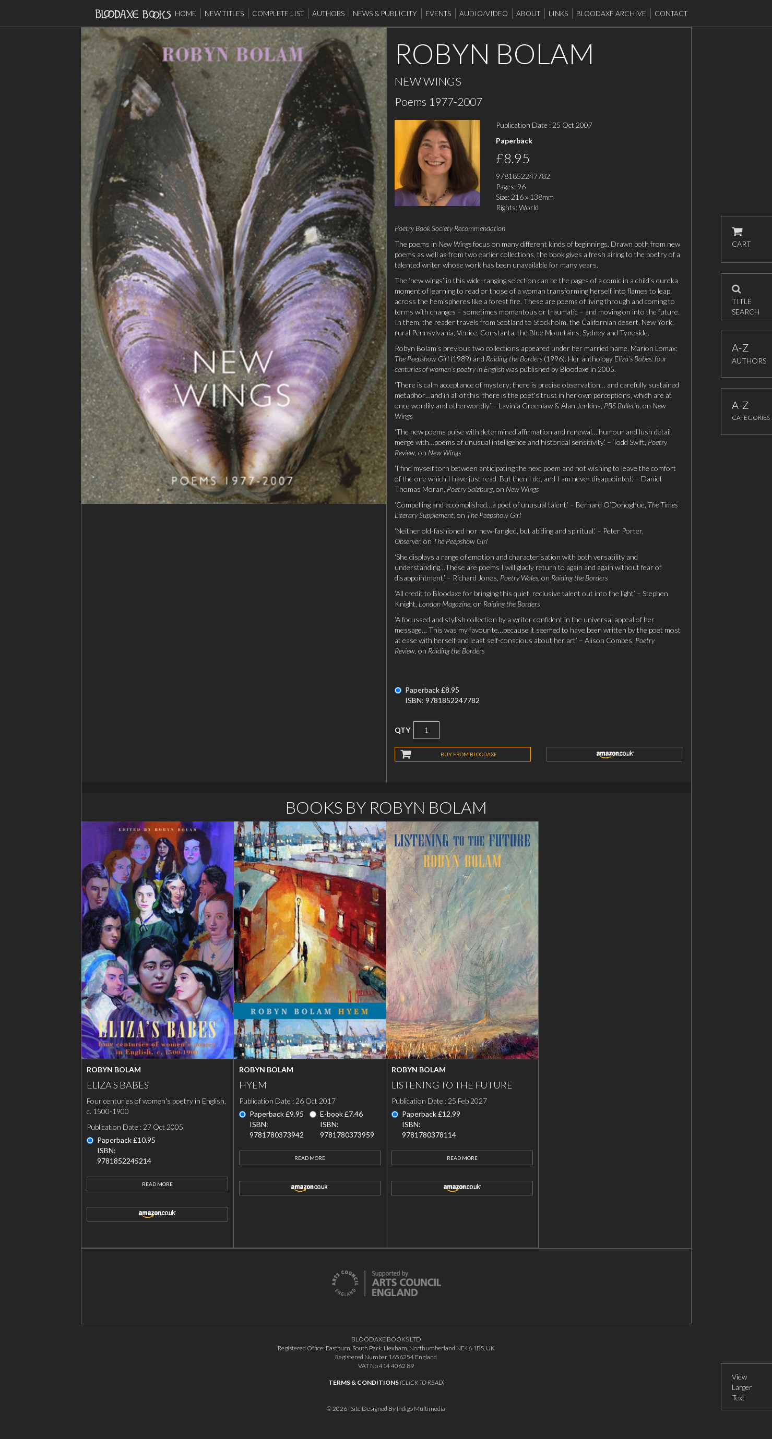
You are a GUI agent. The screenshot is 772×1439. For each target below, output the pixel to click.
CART (741, 237)
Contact (671, 13)
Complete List (278, 13)
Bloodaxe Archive (611, 13)
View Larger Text (742, 1387)
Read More (157, 1184)
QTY (402, 729)
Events (438, 13)
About (528, 13)
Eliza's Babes (118, 1085)
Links (558, 13)
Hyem (253, 1085)
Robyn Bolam (114, 1069)
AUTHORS (747, 353)
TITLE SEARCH (745, 296)
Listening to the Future (452, 1085)
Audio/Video (483, 13)
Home (185, 13)
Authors (328, 13)
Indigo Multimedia (421, 1408)
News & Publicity (385, 13)
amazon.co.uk (615, 754)
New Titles (224, 13)
